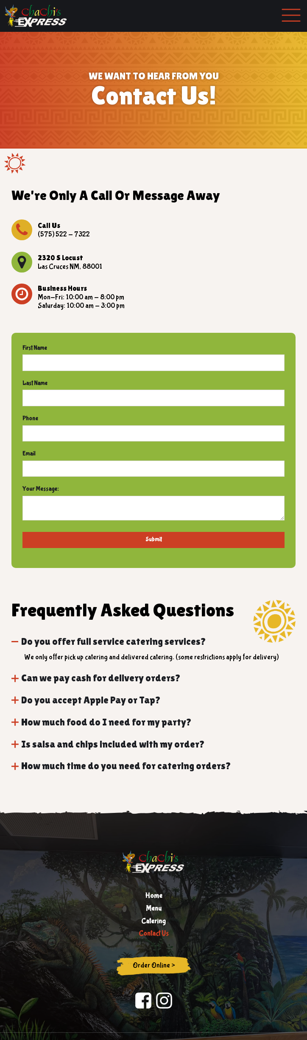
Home (153, 896)
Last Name (34, 383)
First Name (34, 348)
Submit (153, 539)
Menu (154, 909)
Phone (30, 418)
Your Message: (40, 489)
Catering (153, 921)
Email (28, 453)
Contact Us (153, 934)
